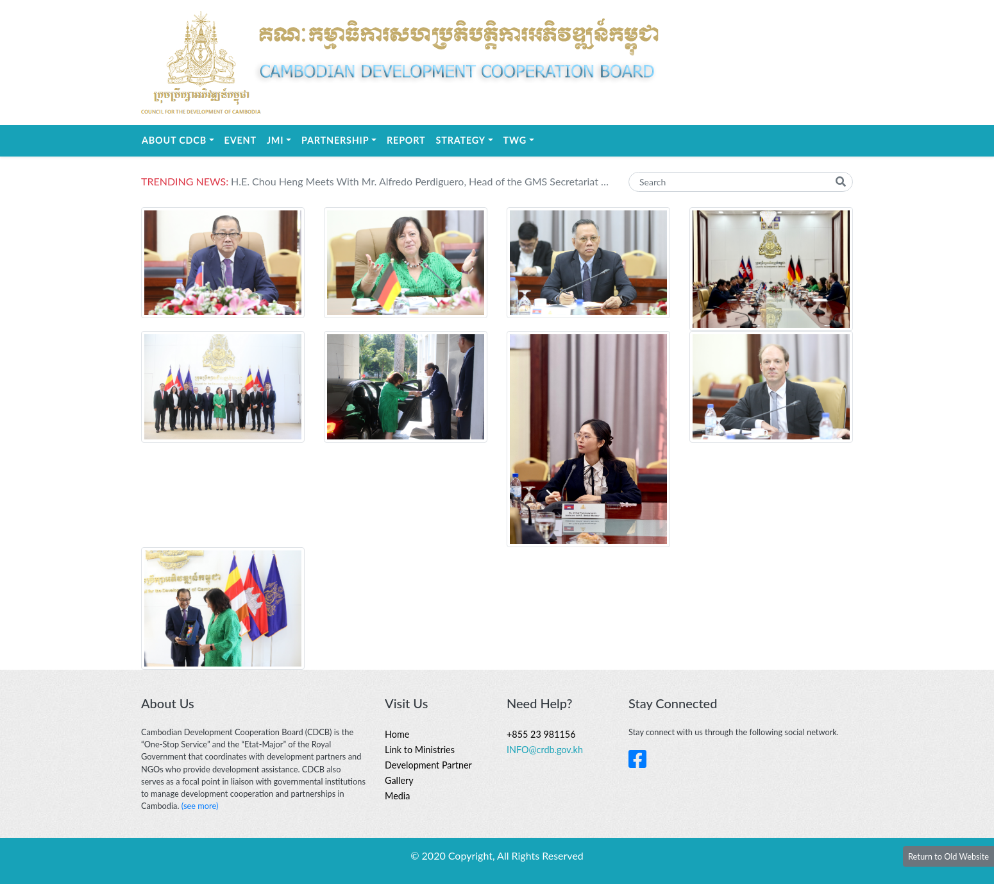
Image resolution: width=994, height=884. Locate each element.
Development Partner (428, 765)
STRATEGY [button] (467, 139)
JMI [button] (281, 139)
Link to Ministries (420, 749)
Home (397, 734)
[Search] (740, 182)
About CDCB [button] (180, 139)
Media (397, 795)
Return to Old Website (948, 856)
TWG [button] (521, 139)
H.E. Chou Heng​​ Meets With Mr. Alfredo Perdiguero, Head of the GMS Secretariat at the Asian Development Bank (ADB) (420, 181)
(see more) (200, 806)
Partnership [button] (341, 139)
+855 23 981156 (541, 734)
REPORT (406, 140)
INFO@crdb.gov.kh (545, 749)
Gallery (399, 780)
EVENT (240, 140)
